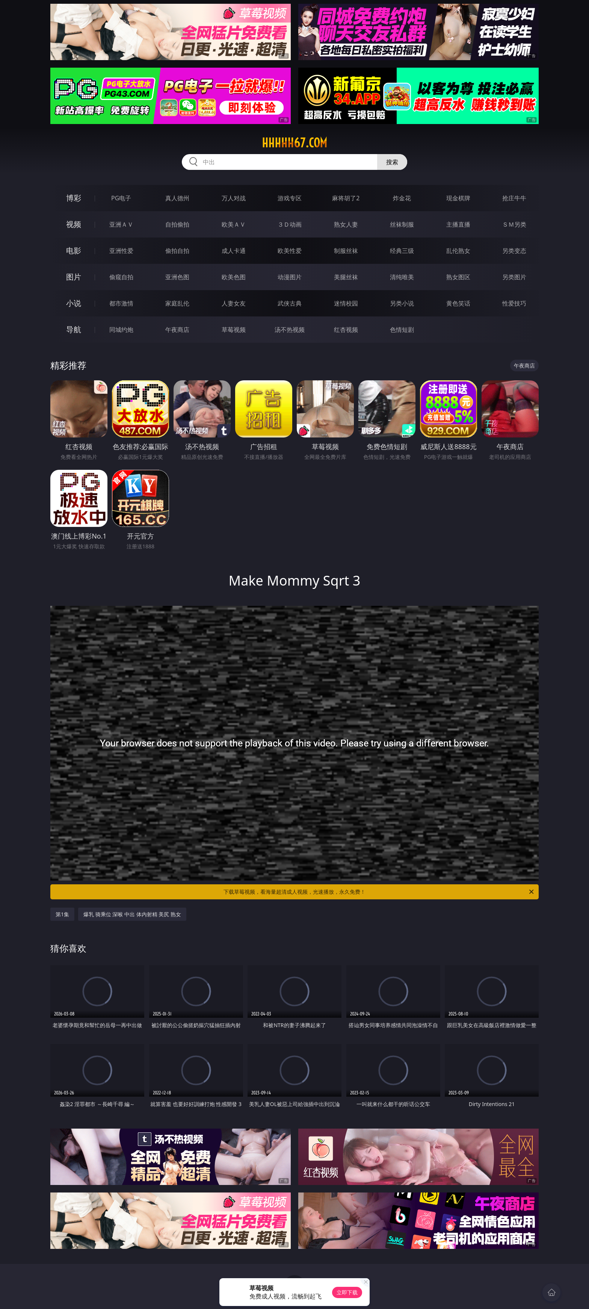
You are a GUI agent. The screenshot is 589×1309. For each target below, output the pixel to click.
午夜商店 (177, 329)
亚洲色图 (177, 277)
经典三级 (402, 251)
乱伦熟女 (458, 251)
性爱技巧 (514, 303)
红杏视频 (346, 329)
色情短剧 (402, 329)
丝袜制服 (402, 224)
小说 (73, 303)
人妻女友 (234, 303)
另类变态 (514, 251)
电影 (73, 250)
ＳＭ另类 (514, 224)
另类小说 (402, 303)
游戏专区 (290, 198)
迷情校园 (346, 303)
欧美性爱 (290, 251)
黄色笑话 (458, 303)
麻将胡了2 (345, 198)
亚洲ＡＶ (121, 224)
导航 (73, 329)
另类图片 (514, 277)
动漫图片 (290, 277)
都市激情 (121, 303)
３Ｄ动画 (290, 224)
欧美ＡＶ (234, 224)
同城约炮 (121, 329)
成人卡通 (234, 251)
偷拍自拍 (177, 251)
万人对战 (234, 198)
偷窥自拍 (121, 277)
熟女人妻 (346, 224)
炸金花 (402, 198)
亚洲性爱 (121, 251)
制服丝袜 (346, 251)
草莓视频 (234, 329)
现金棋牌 (458, 198)
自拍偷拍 (177, 224)
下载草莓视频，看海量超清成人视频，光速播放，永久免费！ (379, 891)
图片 (73, 277)
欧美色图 (234, 277)
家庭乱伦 (177, 303)
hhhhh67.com (294, 142)
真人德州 (177, 198)
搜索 (392, 162)
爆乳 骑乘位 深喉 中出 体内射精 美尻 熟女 (132, 914)
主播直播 (458, 224)
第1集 (62, 914)
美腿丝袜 (346, 277)
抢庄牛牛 (514, 198)
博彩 (73, 198)
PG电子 (121, 198)
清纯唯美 (402, 277)
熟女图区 (458, 277)
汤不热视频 (290, 329)
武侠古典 (290, 303)
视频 (73, 224)
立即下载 (347, 1292)
